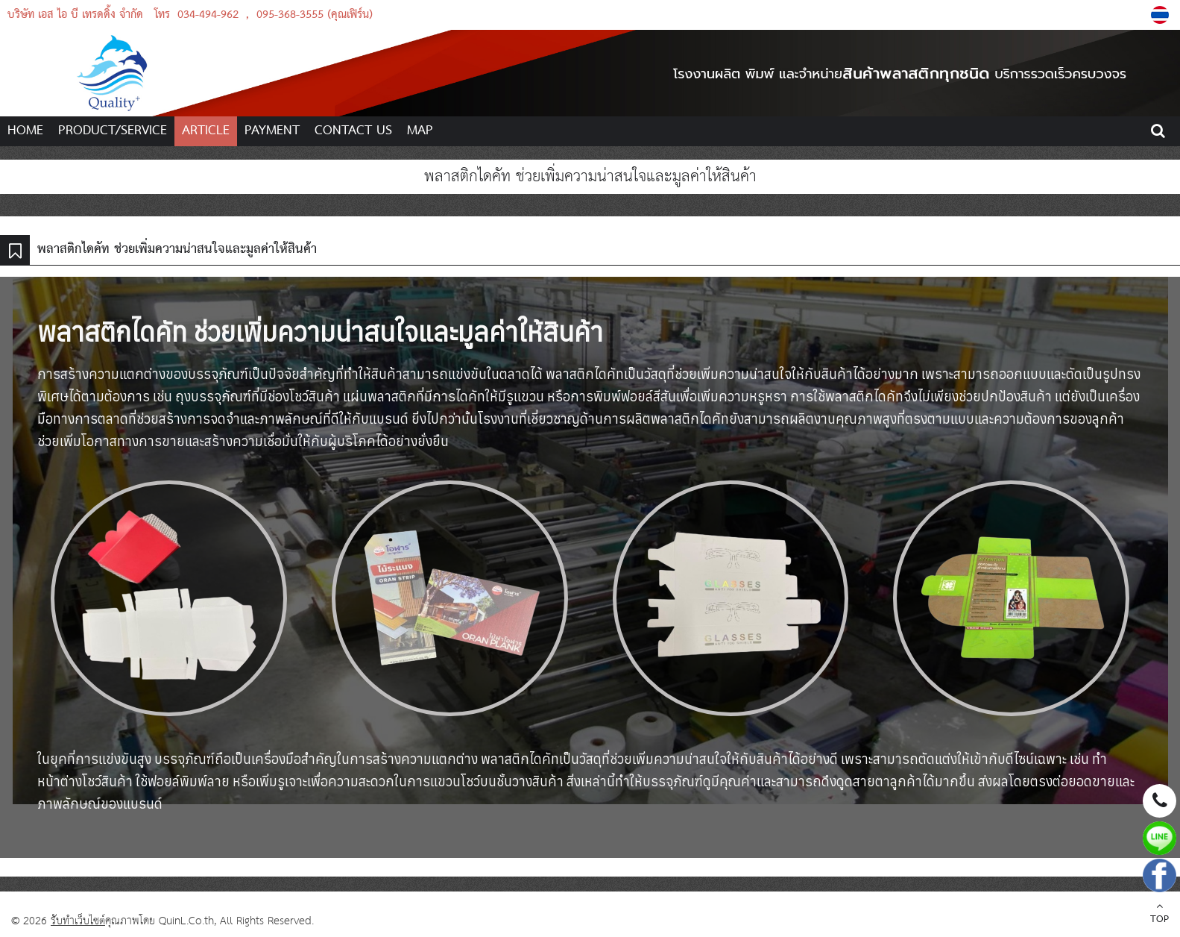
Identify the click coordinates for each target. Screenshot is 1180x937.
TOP (1159, 914)
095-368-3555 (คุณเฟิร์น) (314, 14)
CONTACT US (353, 131)
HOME (25, 131)
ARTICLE (206, 131)
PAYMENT (272, 131)
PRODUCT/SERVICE (112, 131)
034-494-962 (208, 14)
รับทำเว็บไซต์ (78, 921)
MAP (420, 131)
